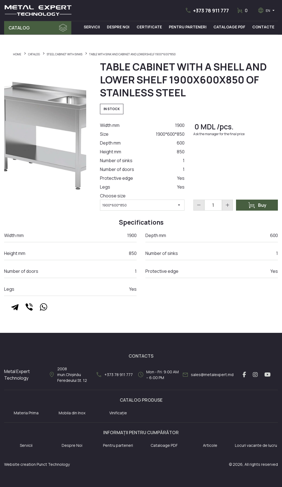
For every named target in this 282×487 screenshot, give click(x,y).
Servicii (92, 26)
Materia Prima (26, 412)
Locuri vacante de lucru (256, 445)
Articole (210, 445)
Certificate (149, 26)
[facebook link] (244, 375)
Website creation (20, 464)
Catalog (19, 28)
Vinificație (118, 412)
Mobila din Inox (72, 412)
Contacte (264, 26)
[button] (207, 10)
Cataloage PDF (230, 26)
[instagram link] (255, 375)
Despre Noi (118, 26)
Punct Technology (53, 464)
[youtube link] (267, 375)
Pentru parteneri (118, 445)
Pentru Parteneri (188, 26)
